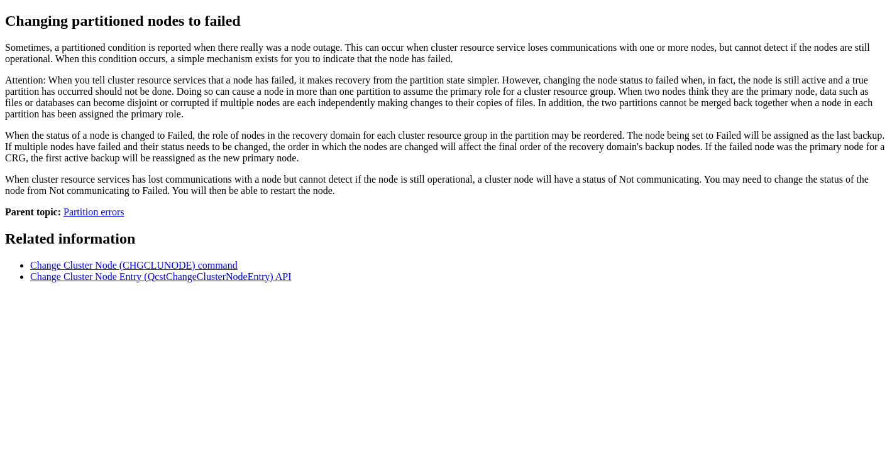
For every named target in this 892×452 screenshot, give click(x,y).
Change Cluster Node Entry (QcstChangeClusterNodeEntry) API (160, 276)
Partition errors (93, 212)
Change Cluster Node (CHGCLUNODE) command (134, 265)
